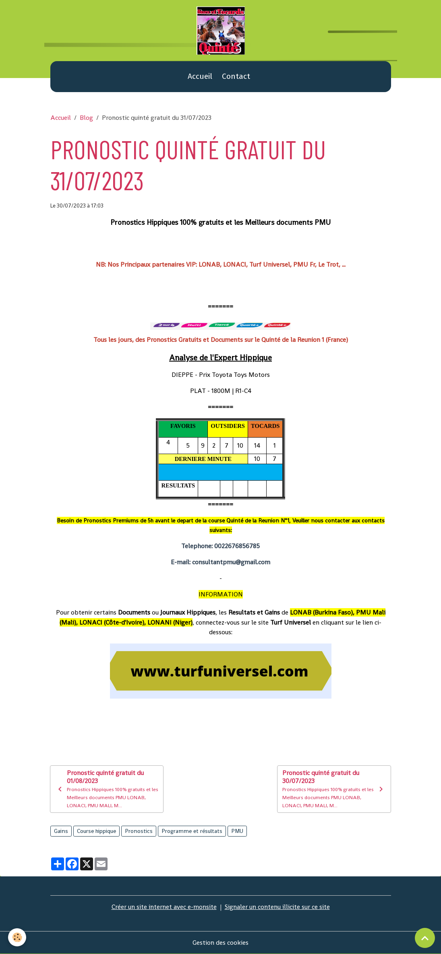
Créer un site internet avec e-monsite (164, 907)
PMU (237, 831)
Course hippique (96, 831)
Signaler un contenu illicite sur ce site (277, 907)
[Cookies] (17, 937)
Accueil (200, 76)
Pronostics (139, 831)
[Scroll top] (425, 938)
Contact (236, 76)
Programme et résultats (191, 831)
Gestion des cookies (220, 942)
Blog (86, 117)
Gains (61, 831)
